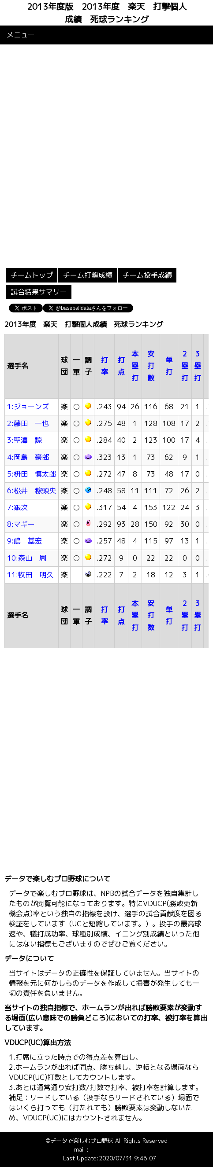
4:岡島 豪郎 (28, 457)
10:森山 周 (26, 558)
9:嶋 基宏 (24, 541)
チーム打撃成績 (87, 275)
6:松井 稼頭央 (31, 490)
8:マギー (21, 524)
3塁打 (197, 365)
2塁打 (184, 365)
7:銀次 (17, 507)
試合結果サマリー (39, 292)
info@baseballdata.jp (117, 1149)
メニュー (21, 35)
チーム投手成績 (147, 275)
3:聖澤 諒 (24, 440)
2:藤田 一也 (28, 423)
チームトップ (32, 275)
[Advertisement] (106, 155)
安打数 (150, 365)
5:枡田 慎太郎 (31, 474)
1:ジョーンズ (28, 406)
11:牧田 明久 (30, 575)
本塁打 (134, 365)
